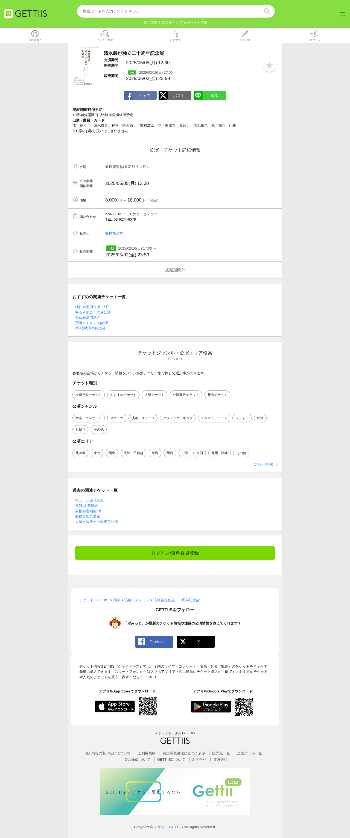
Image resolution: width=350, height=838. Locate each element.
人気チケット (154, 395)
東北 (97, 453)
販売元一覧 (221, 753)
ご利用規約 (147, 753)
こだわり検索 (263, 464)
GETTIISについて (171, 760)
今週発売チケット (88, 395)
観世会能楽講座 (87, 516)
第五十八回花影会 (89, 500)
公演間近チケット (186, 395)
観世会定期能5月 (88, 511)
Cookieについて (137, 760)
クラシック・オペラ (177, 418)
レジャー (242, 418)
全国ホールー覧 (249, 753)
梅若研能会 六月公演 (93, 312)
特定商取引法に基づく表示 (184, 753)
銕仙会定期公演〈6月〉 (94, 307)
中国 (185, 453)
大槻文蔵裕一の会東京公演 (96, 522)
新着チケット (217, 395)
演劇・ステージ (143, 418)
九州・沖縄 (219, 453)
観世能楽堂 (114, 234)
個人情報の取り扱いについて (107, 753)
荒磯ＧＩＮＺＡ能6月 (92, 323)
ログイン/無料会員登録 (175, 553)
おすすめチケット (123, 395)
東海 (155, 453)
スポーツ (116, 418)
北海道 (80, 453)
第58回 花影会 (86, 506)
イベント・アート (214, 418)
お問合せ (199, 760)
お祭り (80, 430)
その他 (99, 430)
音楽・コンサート (88, 418)
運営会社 (220, 760)
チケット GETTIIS (168, 827)
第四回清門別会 (87, 318)
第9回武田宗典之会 (90, 328)
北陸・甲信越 (133, 453)
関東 (112, 453)
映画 (260, 418)
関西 (170, 453)
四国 (199, 453)
